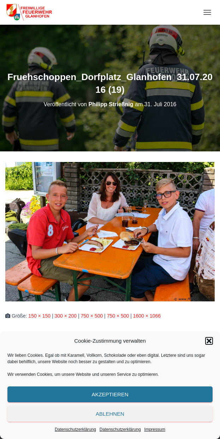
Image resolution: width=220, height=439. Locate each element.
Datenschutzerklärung (75, 429)
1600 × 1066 (147, 316)
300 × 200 (65, 316)
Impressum (154, 429)
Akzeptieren (109, 394)
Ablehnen (110, 414)
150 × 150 (39, 316)
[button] (209, 340)
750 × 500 (92, 316)
